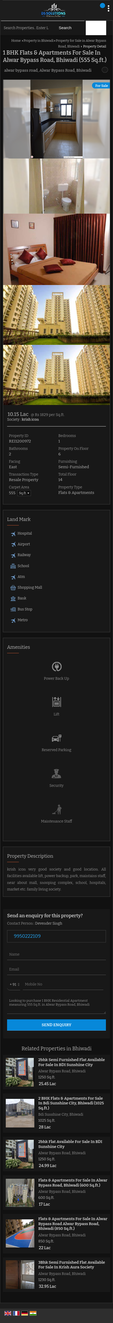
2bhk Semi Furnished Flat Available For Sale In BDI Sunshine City (71, 1062)
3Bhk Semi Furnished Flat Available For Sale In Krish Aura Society (71, 1264)
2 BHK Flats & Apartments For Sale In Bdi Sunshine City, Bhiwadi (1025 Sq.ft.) (71, 1103)
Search (65, 27)
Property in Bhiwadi (39, 41)
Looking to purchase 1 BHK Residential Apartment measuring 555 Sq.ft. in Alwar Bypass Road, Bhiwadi (56, 1004)
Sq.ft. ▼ (24, 493)
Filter (97, 27)
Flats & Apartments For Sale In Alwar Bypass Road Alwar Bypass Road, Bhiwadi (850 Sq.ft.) (72, 1223)
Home (16, 41)
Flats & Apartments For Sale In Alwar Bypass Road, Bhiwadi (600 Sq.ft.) (72, 1182)
